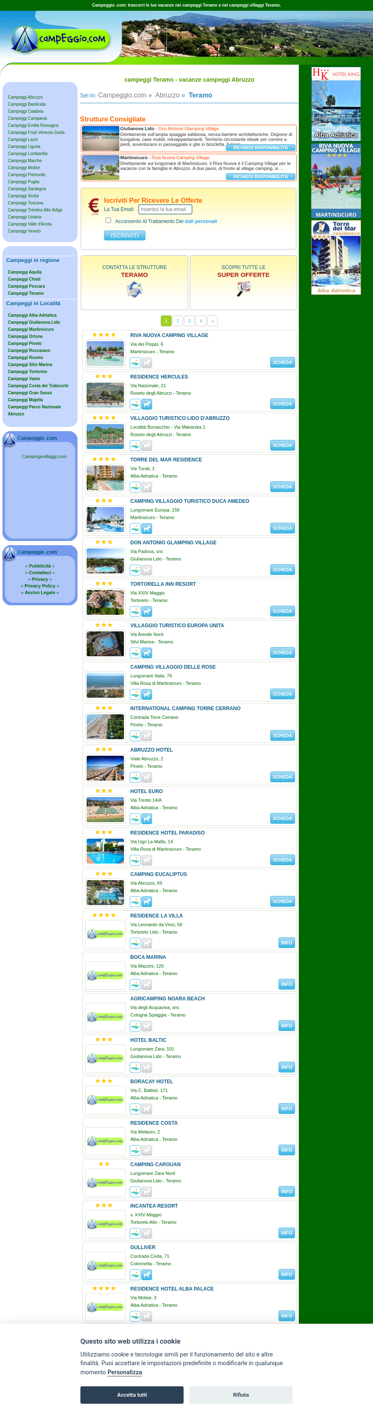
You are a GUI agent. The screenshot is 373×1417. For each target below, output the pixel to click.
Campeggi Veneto (24, 231)
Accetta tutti (132, 1395)
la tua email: (119, 209)
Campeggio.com (122, 95)
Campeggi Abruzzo (25, 97)
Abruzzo (166, 95)
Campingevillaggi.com (44, 456)
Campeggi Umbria (24, 217)
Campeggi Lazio (23, 139)
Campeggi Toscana (25, 203)
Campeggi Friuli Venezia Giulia (36, 132)
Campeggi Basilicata (27, 104)
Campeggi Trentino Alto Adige (35, 210)
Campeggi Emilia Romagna (33, 125)
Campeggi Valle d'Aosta (30, 224)
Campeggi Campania (27, 118)
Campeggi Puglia (23, 182)
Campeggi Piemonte (27, 174)
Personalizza (124, 1372)
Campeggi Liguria (24, 146)
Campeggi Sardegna (27, 189)
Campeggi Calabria (26, 111)
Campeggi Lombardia (28, 153)
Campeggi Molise (24, 167)
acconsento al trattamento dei (161, 221)
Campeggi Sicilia (23, 196)
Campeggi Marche (25, 160)
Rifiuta (241, 1395)
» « (40, 565)
